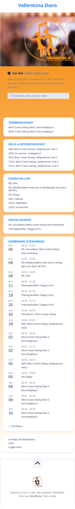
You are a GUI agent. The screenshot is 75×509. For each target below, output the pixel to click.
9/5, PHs (13, 183)
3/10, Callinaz (15, 199)
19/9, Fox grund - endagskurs (24, 153)
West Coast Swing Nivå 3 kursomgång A (31, 131)
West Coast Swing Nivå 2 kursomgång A (31, 127)
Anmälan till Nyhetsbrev (21, 439)
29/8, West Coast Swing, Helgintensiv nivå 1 (32, 149)
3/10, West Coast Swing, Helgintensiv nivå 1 (32, 157)
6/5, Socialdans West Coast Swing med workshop (36, 224)
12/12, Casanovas (18, 207)
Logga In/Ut (14, 447)
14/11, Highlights (17, 203)
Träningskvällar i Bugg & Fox (24, 229)
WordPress (36, 496)
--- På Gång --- (16, 426)
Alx (54, 496)
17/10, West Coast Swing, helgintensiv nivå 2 (33, 161)
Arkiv (11, 443)
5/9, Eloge (13, 194)
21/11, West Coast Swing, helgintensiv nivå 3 (33, 166)
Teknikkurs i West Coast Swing (38, 314)
